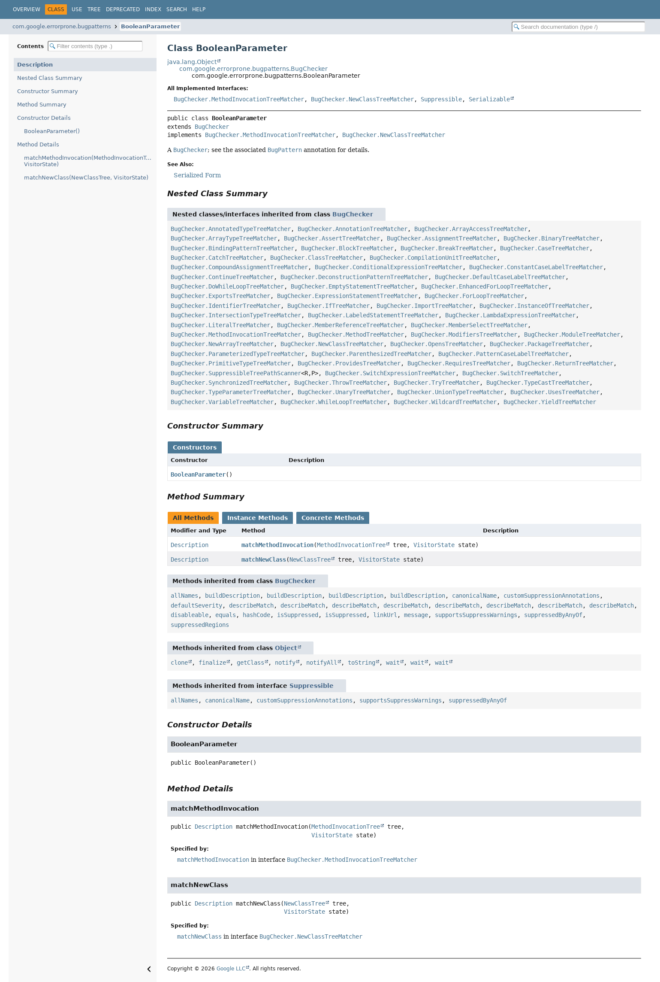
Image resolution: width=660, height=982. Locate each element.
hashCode (256, 614)
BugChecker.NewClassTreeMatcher (362, 99)
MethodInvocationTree (351, 544)
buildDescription (232, 595)
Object (286, 648)
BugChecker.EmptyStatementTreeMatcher (352, 286)
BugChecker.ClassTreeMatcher (316, 257)
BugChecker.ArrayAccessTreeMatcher (470, 228)
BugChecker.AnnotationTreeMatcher (352, 228)
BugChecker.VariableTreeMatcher (222, 401)
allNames (184, 595)
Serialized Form (197, 175)
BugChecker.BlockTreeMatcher (347, 248)
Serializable (489, 99)
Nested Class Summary (49, 78)
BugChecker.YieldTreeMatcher (549, 401)
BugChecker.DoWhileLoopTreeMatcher (227, 286)
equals (225, 614)
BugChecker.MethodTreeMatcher (356, 334)
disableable (189, 614)
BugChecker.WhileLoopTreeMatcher (333, 401)
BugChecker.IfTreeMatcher (328, 305)
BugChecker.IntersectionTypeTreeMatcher (236, 315)
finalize (212, 662)
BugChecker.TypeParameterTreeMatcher (231, 392)
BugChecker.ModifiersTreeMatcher (464, 334)
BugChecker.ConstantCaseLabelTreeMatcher (536, 267)
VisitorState (434, 544)
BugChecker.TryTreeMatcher (436, 382)
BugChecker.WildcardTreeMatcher (445, 401)
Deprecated (123, 9)
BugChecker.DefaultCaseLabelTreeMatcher (500, 277)
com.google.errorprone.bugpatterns (61, 26)
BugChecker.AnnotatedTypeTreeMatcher (231, 228)
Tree (94, 9)
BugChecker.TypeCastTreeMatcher (537, 382)
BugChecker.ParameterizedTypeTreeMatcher (237, 353)
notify (285, 662)
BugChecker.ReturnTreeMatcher (565, 363)
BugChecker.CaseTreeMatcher (544, 248)
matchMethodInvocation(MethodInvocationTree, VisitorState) (90, 161)
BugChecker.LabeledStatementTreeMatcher (373, 315)
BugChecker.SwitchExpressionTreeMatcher (390, 373)
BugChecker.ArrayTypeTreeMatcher (224, 238)
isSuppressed (297, 614)
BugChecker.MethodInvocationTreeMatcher (239, 99)
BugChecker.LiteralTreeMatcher (220, 325)
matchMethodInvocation (277, 544)
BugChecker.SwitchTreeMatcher (510, 373)
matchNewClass (263, 559)
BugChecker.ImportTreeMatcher (425, 305)
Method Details (38, 144)
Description (35, 64)
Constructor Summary (47, 91)
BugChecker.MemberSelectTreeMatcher (469, 325)
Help (198, 9)
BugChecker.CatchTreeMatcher (217, 257)
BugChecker (212, 126)
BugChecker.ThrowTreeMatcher (340, 382)
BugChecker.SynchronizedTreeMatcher (229, 382)
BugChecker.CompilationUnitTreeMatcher (433, 257)
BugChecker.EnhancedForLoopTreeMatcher (484, 286)
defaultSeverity (196, 605)
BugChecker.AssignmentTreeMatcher (442, 238)
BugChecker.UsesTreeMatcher (555, 392)
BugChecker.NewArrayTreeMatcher (222, 344)
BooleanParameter (150, 26)
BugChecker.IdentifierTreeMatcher (225, 305)
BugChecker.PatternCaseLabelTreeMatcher (503, 353)
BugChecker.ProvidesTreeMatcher (349, 363)
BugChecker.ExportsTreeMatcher (220, 295)
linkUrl (385, 614)
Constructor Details (44, 118)
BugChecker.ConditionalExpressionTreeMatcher (388, 267)
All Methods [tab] (193, 517)
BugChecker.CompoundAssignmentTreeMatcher (239, 267)
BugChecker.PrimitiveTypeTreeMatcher (231, 363)
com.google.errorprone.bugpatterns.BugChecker (253, 68)
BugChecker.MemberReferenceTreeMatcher (340, 325)
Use (77, 9)
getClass (250, 662)
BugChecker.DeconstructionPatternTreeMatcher (354, 277)
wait (393, 662)
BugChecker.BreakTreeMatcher (447, 248)
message (416, 614)
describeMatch (251, 605)
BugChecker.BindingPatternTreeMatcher (232, 248)
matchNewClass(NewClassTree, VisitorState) (86, 177)
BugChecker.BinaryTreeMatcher (551, 238)
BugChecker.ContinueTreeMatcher (222, 277)
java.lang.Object (192, 61)
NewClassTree (310, 559)
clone (179, 662)
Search (176, 9)
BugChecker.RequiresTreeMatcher (458, 363)
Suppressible (441, 99)
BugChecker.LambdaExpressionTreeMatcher (510, 315)
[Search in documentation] (578, 26)
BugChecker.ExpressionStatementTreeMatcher (347, 295)
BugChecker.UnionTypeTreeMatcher (450, 392)
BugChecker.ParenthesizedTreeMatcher (371, 353)
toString (361, 662)
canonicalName (474, 595)
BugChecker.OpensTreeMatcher (436, 344)
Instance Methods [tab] (257, 517)
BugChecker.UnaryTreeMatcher (344, 392)
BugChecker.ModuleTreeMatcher (572, 334)
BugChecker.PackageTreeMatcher (539, 344)
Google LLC (231, 969)
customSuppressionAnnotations (551, 595)
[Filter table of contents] (95, 46)
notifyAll (321, 662)
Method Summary (41, 104)
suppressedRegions (200, 624)
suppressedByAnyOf (553, 614)
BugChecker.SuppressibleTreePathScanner (236, 373)
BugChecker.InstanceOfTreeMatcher (534, 305)
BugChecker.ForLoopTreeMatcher (474, 295)
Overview (26, 9)
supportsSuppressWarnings (476, 614)
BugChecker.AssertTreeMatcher (332, 238)
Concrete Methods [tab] (332, 517)
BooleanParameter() (52, 131)
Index (153, 9)
